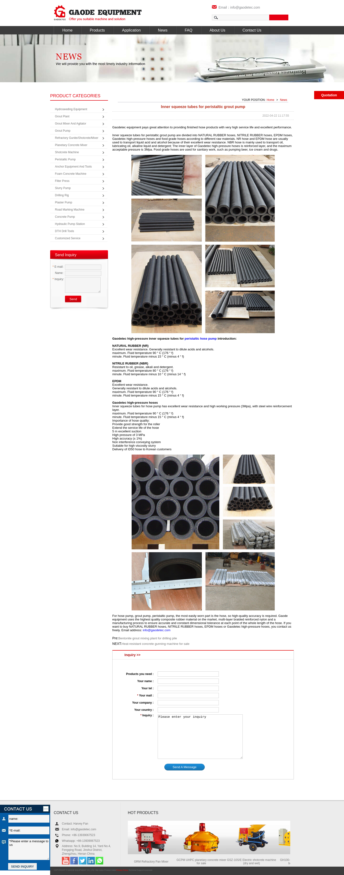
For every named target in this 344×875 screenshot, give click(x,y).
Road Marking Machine (69, 209)
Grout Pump (62, 130)
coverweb (148, 870)
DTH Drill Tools (64, 231)
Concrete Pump (65, 216)
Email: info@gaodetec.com (79, 829)
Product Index (110, 870)
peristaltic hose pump (201, 338)
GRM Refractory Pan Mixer (152, 861)
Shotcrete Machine (67, 152)
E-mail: (58, 266)
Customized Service (68, 238)
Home (67, 30)
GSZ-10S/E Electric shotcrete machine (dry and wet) (252, 861)
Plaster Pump (63, 202)
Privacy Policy (122, 870)
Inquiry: (58, 279)
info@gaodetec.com (157, 630)
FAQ (188, 30)
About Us (217, 30)
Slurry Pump (63, 188)
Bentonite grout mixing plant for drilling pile (147, 638)
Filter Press (62, 181)
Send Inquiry (65, 255)
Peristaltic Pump (65, 159)
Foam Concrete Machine (70, 173)
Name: (58, 273)
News (162, 30)
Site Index (99, 870)
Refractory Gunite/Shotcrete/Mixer (76, 138)
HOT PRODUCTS (143, 813)
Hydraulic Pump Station (70, 224)
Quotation (329, 95)
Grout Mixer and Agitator (70, 123)
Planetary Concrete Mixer (71, 145)
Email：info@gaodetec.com (236, 7)
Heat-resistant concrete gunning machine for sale (155, 644)
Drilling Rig (62, 195)
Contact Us (251, 30)
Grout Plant (62, 116)
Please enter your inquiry (200, 736)
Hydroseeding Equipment (71, 109)
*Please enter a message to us (28, 849)
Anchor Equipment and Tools (73, 166)
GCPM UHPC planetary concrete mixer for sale (202, 861)
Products (97, 30)
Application (131, 30)
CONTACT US (66, 813)
